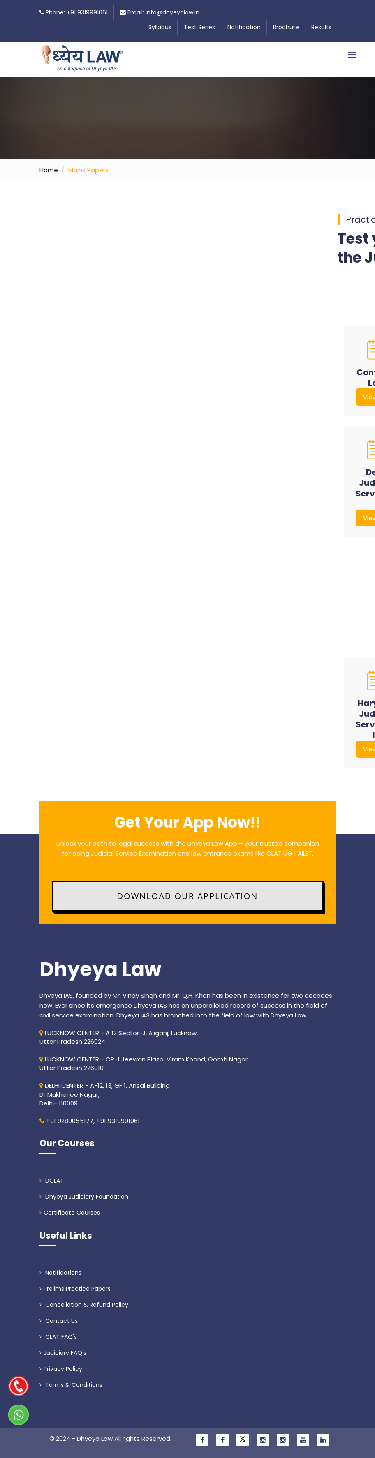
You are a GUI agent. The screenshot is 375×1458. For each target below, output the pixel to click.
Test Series (199, 27)
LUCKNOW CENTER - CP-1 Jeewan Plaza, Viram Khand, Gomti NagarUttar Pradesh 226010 (143, 1063)
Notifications (60, 1273)
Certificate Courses (69, 1213)
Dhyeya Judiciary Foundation (83, 1197)
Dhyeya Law (100, 969)
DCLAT (51, 1181)
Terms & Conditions (70, 1385)
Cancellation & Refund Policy (83, 1305)
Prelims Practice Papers (75, 1289)
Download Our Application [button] (187, 896)
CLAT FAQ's (58, 1337)
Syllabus (159, 27)
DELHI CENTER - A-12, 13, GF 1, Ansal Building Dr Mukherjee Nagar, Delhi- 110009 (104, 1094)
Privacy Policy (60, 1369)
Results (321, 27)
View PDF (191, 396)
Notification (244, 27)
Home (48, 170)
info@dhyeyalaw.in (172, 12)
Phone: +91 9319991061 (77, 12)
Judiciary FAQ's (62, 1353)
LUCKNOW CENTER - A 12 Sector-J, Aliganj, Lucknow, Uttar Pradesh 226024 (118, 1037)
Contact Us (58, 1321)
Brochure (286, 27)
